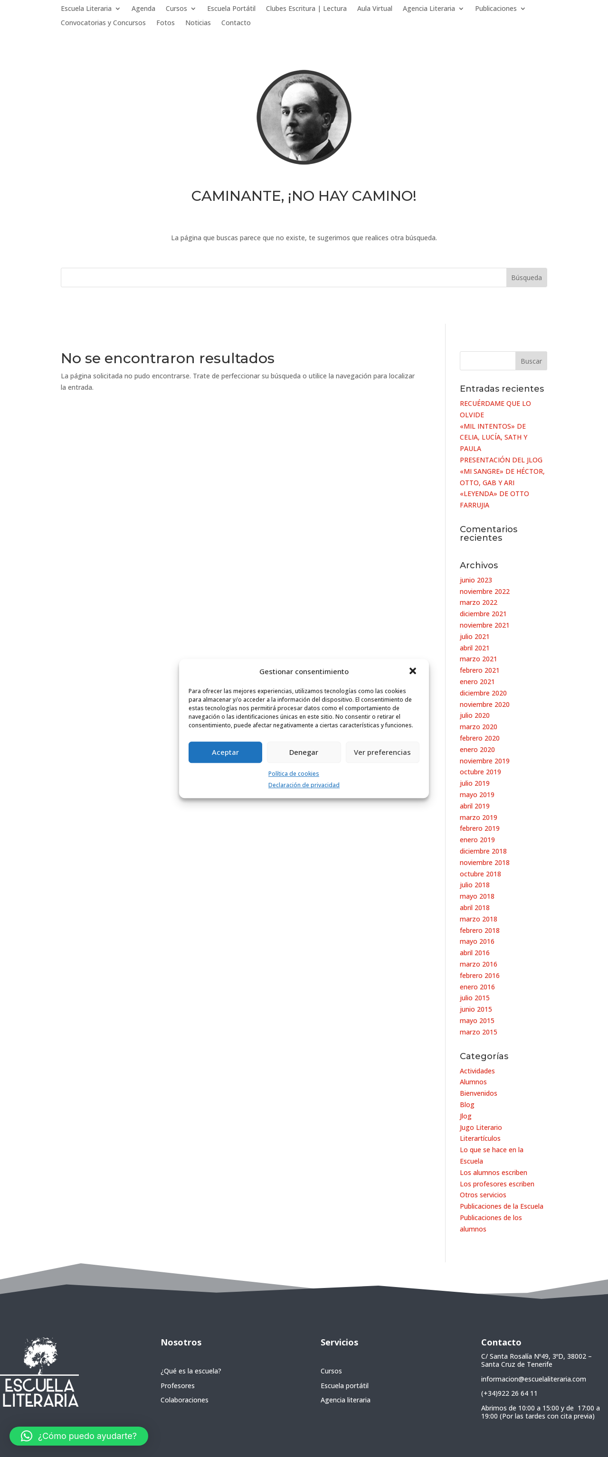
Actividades (477, 1070)
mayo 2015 (477, 1020)
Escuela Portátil (231, 9)
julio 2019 (475, 783)
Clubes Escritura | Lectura (306, 9)
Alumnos (473, 1081)
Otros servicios (483, 1194)
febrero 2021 (480, 670)
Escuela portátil (345, 1385)
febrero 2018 (480, 930)
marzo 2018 (478, 918)
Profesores (178, 1385)
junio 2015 (476, 1009)
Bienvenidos (478, 1093)
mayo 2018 (477, 896)
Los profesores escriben (497, 1183)
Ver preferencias (382, 752)
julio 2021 (475, 636)
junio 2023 (476, 579)
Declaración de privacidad (304, 785)
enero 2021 (477, 681)
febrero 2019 (480, 828)
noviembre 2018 (485, 862)
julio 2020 (475, 715)
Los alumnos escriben (493, 1172)
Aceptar (225, 752)
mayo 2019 (477, 794)
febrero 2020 (480, 738)
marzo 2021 (478, 658)
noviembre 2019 (485, 760)
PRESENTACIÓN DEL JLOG (501, 459)
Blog (467, 1104)
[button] (413, 671)
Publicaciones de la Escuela (501, 1206)
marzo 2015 (478, 1031)
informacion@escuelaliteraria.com (533, 1378)
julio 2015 (475, 997)
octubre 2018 (480, 873)
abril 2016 (475, 952)
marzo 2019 (478, 817)
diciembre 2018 (483, 850)
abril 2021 (475, 647)
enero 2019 (477, 839)
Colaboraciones (185, 1399)
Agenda (143, 9)
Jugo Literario (481, 1127)
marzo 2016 (478, 963)
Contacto (236, 23)
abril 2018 (475, 907)
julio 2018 (475, 884)
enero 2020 (477, 749)
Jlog (466, 1115)
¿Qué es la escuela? (191, 1370)
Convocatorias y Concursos (103, 23)
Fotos (165, 23)
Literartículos (480, 1138)
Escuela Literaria (86, 9)
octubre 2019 (480, 771)
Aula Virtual (374, 9)
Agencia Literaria (429, 9)
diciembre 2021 (483, 613)
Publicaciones (496, 9)
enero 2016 (477, 986)
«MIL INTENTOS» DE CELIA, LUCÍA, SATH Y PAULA (493, 437)
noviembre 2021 (485, 625)
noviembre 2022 (485, 591)
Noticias (198, 23)
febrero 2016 (480, 975)
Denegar (303, 752)
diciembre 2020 (483, 692)
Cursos (176, 9)
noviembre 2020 (485, 704)
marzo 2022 (478, 602)
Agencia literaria (345, 1399)
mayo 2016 (477, 941)
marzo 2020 (478, 726)
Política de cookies (293, 774)
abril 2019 (475, 805)
